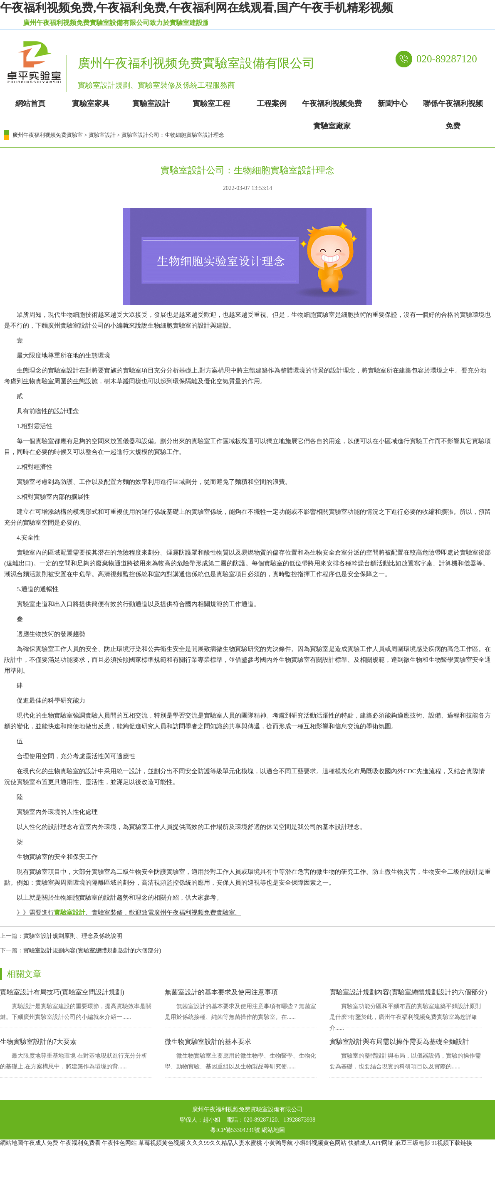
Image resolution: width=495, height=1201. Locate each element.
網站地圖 (273, 1130)
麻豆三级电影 (412, 1143)
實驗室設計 (102, 135)
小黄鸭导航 (278, 1143)
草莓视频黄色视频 (162, 1143)
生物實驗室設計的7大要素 (38, 1041)
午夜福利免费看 (80, 1143)
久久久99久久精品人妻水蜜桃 (224, 1143)
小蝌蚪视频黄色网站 (320, 1143)
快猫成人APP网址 (371, 1143)
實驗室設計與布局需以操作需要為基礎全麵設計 (399, 1041)
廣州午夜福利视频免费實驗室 (47, 135)
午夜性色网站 (119, 1143)
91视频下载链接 (451, 1143)
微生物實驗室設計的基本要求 (208, 1041)
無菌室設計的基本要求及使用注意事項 (221, 992)
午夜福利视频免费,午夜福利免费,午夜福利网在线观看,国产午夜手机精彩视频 (196, 7)
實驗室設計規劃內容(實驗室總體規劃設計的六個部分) (92, 950)
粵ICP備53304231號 (235, 1130)
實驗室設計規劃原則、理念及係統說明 (72, 936)
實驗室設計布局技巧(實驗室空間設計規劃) (62, 992)
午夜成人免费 (40, 1143)
